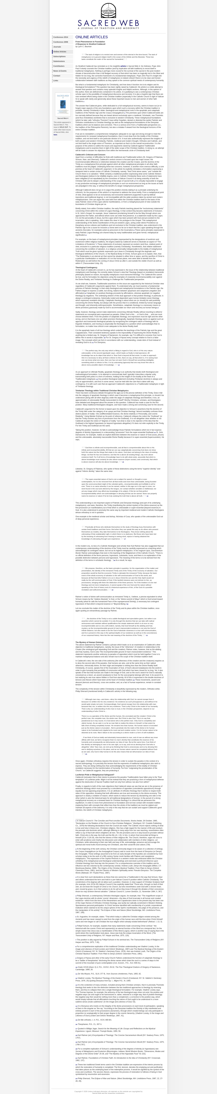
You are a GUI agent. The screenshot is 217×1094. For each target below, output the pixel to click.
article (123, 66)
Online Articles (59, 52)
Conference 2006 (60, 42)
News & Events (59, 71)
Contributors (58, 66)
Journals (57, 47)
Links (55, 81)
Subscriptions (59, 56)
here (55, 135)
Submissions (59, 61)
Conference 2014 (60, 37)
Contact (56, 76)
